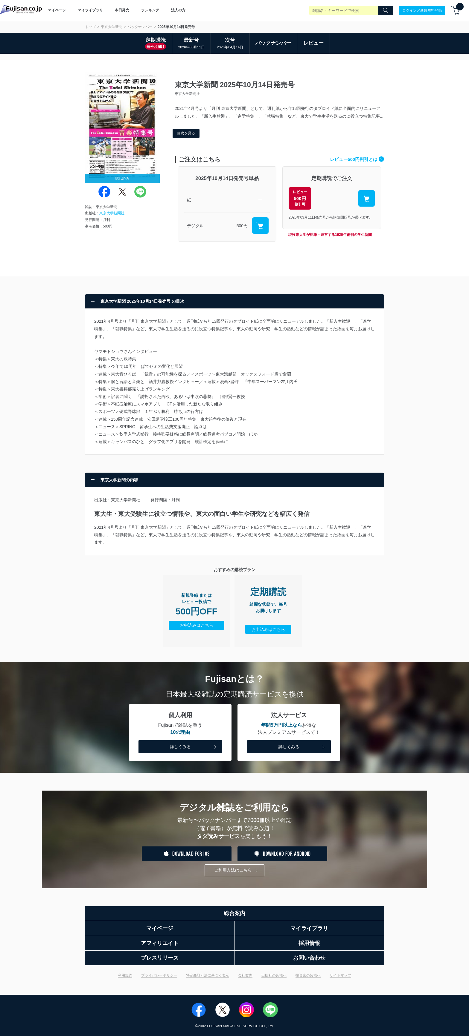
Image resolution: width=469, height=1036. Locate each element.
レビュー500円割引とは (357, 159)
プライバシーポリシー (159, 975)
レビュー (313, 43)
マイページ (57, 10)
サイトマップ (340, 975)
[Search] (385, 10)
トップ (90, 27)
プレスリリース (160, 958)
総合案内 (234, 913)
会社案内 (245, 975)
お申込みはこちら (196, 625)
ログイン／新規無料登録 (422, 10)
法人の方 (178, 10)
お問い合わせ (309, 958)
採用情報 (309, 943)
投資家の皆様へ (308, 975)
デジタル (195, 225)
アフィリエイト (160, 943)
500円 (242, 225)
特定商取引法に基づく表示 (207, 975)
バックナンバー (140, 27)
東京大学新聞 (111, 27)
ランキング (150, 10)
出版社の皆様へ (274, 975)
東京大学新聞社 (111, 213)
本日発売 (122, 10)
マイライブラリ (90, 10)
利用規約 (125, 975)
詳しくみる (194, 747)
